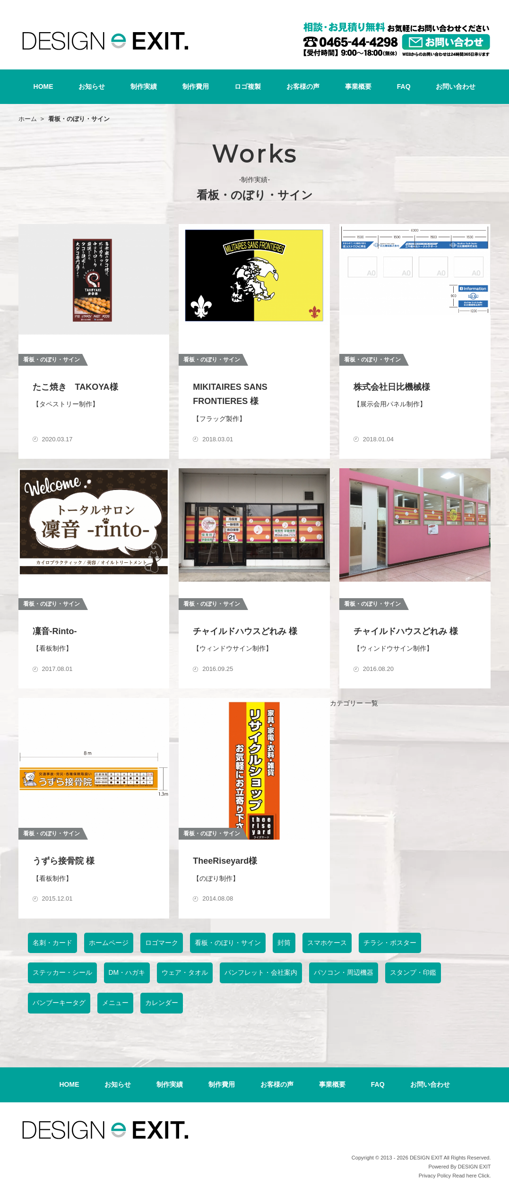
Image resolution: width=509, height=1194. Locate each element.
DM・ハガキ (127, 972)
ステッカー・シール (62, 972)
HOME (43, 86)
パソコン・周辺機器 (343, 972)
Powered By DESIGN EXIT (459, 1166)
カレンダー (161, 1002)
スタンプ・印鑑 (413, 972)
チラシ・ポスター (389, 942)
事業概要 (358, 86)
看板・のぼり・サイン (228, 942)
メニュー (115, 1002)
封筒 (284, 942)
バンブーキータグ (59, 1002)
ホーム (27, 118)
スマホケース (327, 942)
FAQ (404, 86)
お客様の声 (302, 86)
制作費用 (195, 86)
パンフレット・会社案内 (260, 972)
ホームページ (109, 942)
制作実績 (143, 86)
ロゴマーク (161, 942)
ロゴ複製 (247, 86)
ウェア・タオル (185, 972)
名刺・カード (52, 942)
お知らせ (91, 86)
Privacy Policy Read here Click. (455, 1175)
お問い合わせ (455, 86)
